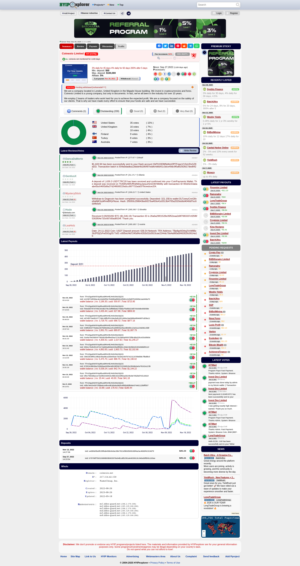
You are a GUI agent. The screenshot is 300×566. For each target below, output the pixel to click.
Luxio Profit (215, 325)
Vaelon (212, 331)
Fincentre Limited (218, 187)
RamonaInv (215, 194)
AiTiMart (212, 365)
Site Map (75, 556)
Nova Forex (214, 318)
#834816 (195, 192)
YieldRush (212, 160)
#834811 (195, 210)
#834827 (195, 158)
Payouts (93, 46)
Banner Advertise (90, 13)
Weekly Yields (214, 117)
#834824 (195, 175)
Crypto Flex (214, 252)
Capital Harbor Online (218, 148)
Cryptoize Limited (219, 220)
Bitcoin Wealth (216, 345)
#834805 (195, 224)
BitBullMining (213, 132)
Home (63, 556)
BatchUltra (212, 101)
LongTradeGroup (218, 201)
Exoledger (214, 338)
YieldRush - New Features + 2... (219, 477)
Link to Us (90, 556)
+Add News (235, 513)
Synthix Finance (215, 89)
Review (80, 46)
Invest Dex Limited (219, 233)
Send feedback (211, 556)
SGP (211, 305)
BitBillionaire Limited (220, 214)
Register (234, 13)
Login (218, 13)
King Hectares (217, 227)
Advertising (132, 556)
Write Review (190, 150)
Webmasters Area (155, 556)
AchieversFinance (218, 352)
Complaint (191, 556)
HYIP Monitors (108, 556)
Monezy (211, 172)
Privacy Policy (157, 562)
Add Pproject (232, 556)
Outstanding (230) (107, 111)
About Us (175, 556)
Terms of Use (173, 562)
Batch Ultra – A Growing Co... (218, 455)
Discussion (107, 46)
